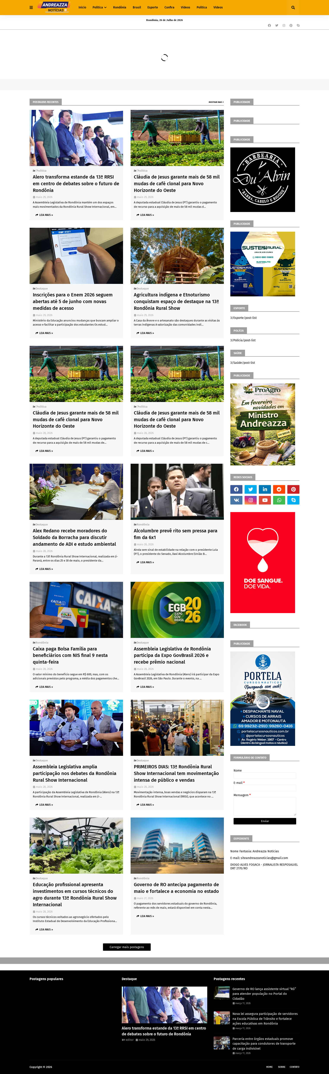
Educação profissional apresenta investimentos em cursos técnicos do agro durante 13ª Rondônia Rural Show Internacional (75, 894)
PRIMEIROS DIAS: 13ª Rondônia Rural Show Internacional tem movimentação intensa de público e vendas (176, 773)
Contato (294, 1067)
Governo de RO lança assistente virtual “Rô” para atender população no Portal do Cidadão (264, 994)
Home (269, 1067)
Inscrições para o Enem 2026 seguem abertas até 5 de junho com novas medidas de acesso (73, 301)
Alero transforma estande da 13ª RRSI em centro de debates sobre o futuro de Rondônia (76, 183)
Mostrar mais (215, 102)
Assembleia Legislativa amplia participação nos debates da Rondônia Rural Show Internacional (74, 773)
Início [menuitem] (82, 7)
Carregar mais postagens (127, 947)
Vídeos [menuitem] (185, 7)
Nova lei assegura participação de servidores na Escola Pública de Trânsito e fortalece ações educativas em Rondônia (265, 1018)
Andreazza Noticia (64, 1067)
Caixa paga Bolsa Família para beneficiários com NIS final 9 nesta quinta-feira (70, 655)
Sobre (281, 1067)
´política (41, 170)
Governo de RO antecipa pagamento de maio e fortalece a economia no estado (176, 888)
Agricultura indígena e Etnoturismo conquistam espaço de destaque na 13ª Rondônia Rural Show (176, 301)
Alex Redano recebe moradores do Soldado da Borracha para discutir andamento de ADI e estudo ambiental (74, 537)
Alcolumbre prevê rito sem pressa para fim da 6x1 (175, 534)
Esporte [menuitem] (152, 7)
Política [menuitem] (98, 7)
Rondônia (143, 524)
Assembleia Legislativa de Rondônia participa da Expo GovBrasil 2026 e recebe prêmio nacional (172, 655)
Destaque (42, 288)
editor (130, 1039)
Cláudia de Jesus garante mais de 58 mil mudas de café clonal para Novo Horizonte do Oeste (177, 183)
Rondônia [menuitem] (119, 7)
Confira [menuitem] (169, 7)
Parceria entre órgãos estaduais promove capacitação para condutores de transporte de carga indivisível (264, 1043)
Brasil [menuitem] (137, 7)
